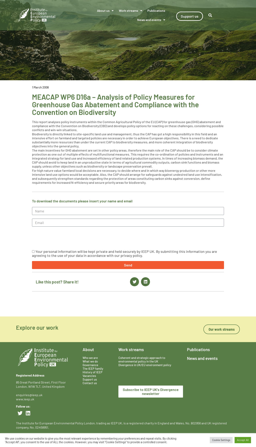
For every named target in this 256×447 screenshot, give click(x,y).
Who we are (90, 358)
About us (105, 10)
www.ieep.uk (25, 399)
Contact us (90, 383)
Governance (90, 365)
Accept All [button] (243, 440)
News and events (151, 19)
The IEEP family (93, 368)
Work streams (130, 10)
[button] (134, 281)
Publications (156, 10)
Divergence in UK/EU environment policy (144, 365)
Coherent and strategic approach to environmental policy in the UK (141, 359)
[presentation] (62, 238)
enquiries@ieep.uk (30, 395)
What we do (90, 361)
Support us (90, 379)
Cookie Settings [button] (221, 440)
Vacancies (89, 376)
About (88, 349)
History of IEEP (92, 372)
